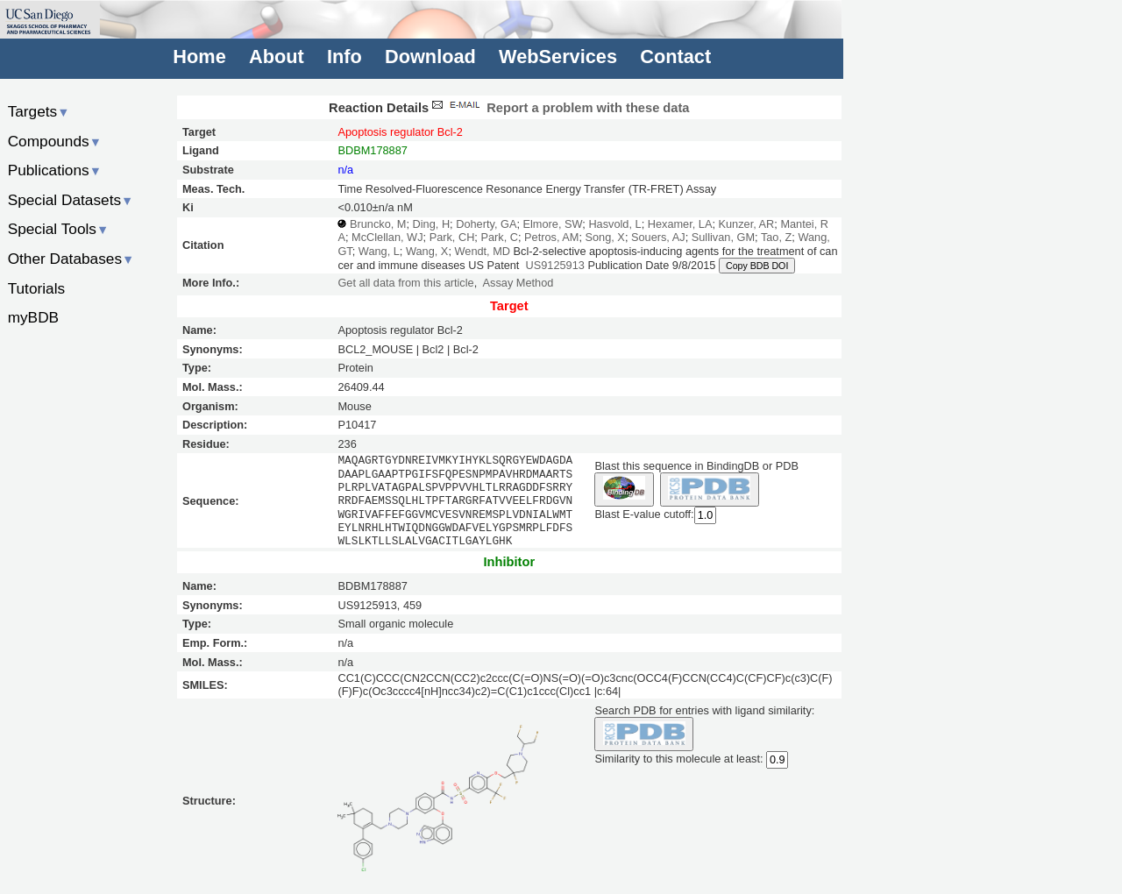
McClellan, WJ (387, 237)
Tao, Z (776, 237)
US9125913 (555, 265)
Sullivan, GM (723, 237)
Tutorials (37, 288)
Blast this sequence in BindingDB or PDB (696, 465)
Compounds (55, 141)
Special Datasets (71, 200)
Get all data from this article (405, 282)
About (276, 56)
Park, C (499, 237)
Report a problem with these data (559, 108)
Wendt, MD (482, 251)
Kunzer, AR (747, 224)
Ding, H (432, 224)
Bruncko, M (378, 224)
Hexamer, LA (680, 224)
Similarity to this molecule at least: (678, 757)
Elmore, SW (553, 224)
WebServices (558, 56)
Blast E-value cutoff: (643, 514)
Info (344, 56)
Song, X (605, 237)
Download (430, 56)
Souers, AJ (658, 237)
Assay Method (518, 282)
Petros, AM (551, 237)
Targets (39, 111)
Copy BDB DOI (757, 265)
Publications (55, 170)
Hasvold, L (614, 224)
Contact (675, 56)
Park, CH (452, 237)
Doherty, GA (486, 224)
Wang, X (427, 251)
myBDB (33, 317)
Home (199, 56)
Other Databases (71, 258)
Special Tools (59, 229)
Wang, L (379, 251)
